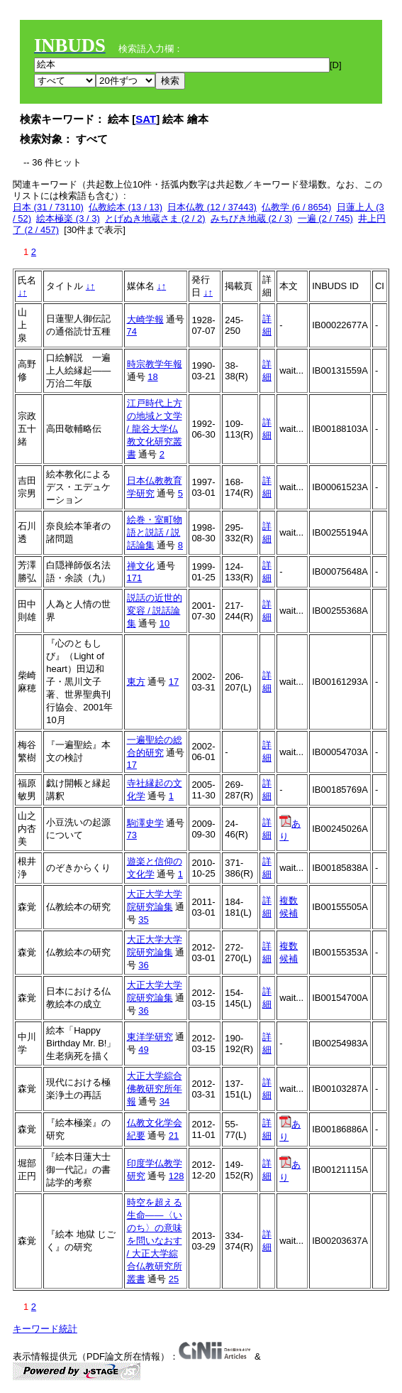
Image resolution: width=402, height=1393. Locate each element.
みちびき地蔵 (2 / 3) (252, 218)
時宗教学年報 (154, 364)
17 (174, 681)
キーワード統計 (45, 1328)
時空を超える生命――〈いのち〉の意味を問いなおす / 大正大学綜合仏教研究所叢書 (154, 1240)
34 (164, 1101)
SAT (145, 119)
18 (152, 377)
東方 (136, 681)
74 (132, 331)
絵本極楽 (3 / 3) (68, 218)
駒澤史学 (145, 823)
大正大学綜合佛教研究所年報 (154, 1089)
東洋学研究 (150, 1036)
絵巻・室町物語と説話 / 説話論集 (154, 532)
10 (164, 623)
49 (143, 1049)
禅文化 (141, 565)
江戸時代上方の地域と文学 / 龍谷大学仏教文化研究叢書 (154, 429)
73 (132, 835)
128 (176, 1176)
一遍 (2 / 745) (325, 218)
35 (143, 919)
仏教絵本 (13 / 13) (125, 207)
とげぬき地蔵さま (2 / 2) (155, 218)
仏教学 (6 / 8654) (296, 207)
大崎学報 (145, 319)
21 (174, 1135)
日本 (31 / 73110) (48, 207)
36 (143, 965)
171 (135, 578)
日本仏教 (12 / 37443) (212, 207)
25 (174, 1279)
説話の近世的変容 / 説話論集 (154, 610)
